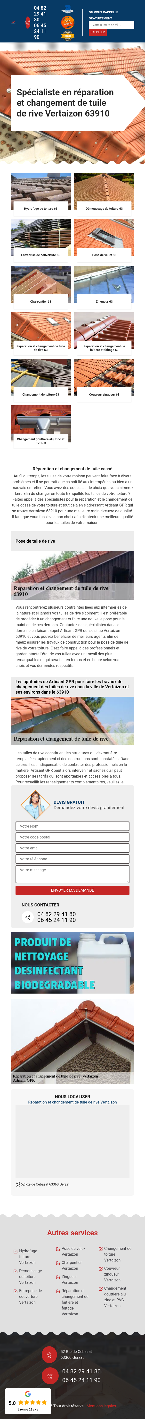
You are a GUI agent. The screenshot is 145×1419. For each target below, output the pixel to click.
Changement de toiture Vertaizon (117, 1254)
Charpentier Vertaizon (72, 1265)
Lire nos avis (28, 1409)
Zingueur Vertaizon (70, 1279)
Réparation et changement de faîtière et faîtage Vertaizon (75, 1302)
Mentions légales (101, 1406)
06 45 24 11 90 (40, 31)
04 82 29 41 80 (40, 14)
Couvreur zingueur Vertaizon (112, 1274)
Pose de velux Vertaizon (73, 1251)
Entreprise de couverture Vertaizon (30, 1296)
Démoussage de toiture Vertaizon (30, 1277)
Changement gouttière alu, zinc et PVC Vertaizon (115, 1297)
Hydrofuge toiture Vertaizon (28, 1257)
